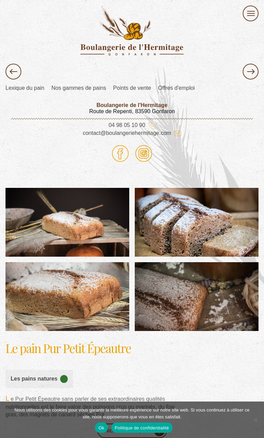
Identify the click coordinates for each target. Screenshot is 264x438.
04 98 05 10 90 (132, 125)
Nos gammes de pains (78, 88)
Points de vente (132, 88)
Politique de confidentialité (142, 427)
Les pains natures (39, 379)
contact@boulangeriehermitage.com (132, 133)
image (142, 191)
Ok (101, 427)
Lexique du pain (25, 88)
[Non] (255, 419)
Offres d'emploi (176, 88)
